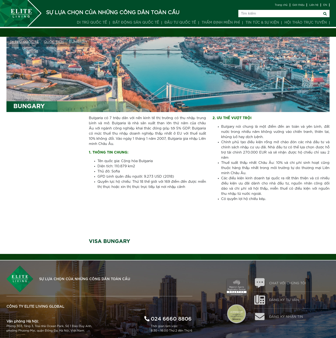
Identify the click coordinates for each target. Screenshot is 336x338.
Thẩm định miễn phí (221, 22)
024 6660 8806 (171, 317)
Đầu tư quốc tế (180, 22)
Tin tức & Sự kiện (262, 22)
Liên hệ (313, 5)
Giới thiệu (298, 5)
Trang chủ (281, 5)
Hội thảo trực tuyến (305, 22)
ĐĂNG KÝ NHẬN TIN (288, 318)
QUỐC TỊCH (55, 42)
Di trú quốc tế (92, 22)
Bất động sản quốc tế (136, 22)
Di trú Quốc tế (25, 42)
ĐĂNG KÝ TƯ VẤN (285, 301)
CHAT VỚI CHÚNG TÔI (289, 283)
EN (325, 5)
